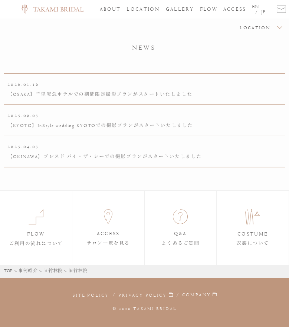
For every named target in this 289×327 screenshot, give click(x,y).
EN (255, 6)
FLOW (208, 9)
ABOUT (110, 9)
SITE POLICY (90, 295)
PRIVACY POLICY (142, 295)
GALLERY (180, 9)
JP (263, 11)
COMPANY (196, 295)
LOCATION (143, 9)
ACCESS (234, 9)
